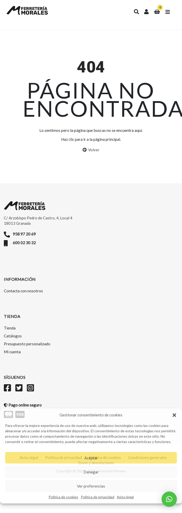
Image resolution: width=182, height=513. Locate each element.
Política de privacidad (97, 497)
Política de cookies (63, 497)
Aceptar (91, 457)
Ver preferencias (91, 485)
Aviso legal (125, 497)
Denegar (91, 471)
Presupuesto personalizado (27, 343)
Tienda (10, 328)
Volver (91, 149)
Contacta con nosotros (23, 290)
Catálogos (13, 336)
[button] (174, 414)
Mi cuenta (12, 351)
